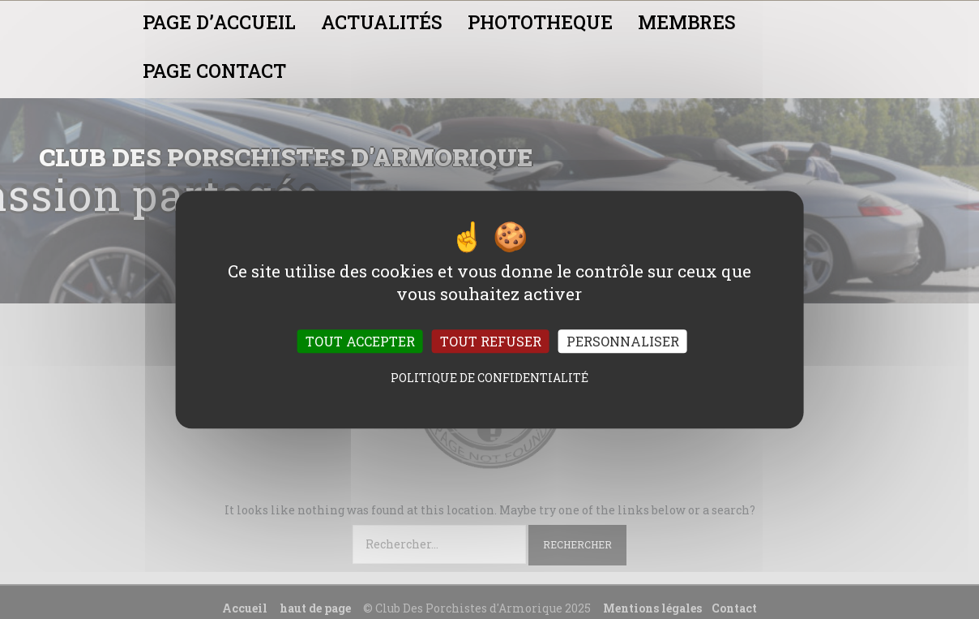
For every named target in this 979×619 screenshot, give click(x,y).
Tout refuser (490, 341)
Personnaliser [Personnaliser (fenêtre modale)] (622, 341)
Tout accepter (360, 341)
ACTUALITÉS (381, 22)
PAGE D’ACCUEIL (219, 22)
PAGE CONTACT (214, 70)
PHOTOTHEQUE (540, 22)
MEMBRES (687, 22)
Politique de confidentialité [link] (489, 377)
